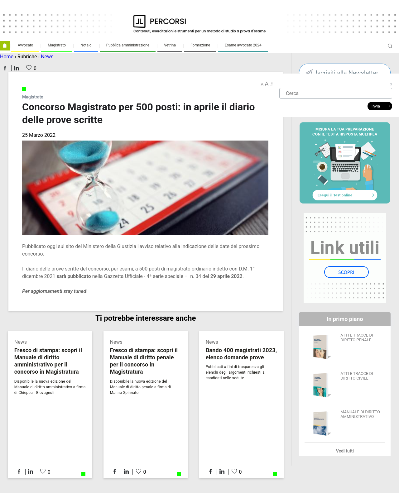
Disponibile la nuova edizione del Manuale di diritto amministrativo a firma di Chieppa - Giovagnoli (50, 387)
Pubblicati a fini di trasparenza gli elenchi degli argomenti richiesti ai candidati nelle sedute (236, 372)
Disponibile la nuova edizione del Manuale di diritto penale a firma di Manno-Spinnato (140, 387)
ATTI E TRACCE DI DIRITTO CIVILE (356, 376)
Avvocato (25, 45)
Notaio (86, 45)
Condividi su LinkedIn (17, 68)
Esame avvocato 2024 (243, 45)
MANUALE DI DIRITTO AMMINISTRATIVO (360, 414)
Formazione (200, 45)
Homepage (5, 45)
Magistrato (57, 45)
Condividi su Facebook (5, 68)
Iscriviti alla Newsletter (346, 73)
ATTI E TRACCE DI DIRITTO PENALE (356, 337)
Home (6, 57)
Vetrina (170, 45)
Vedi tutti (345, 450)
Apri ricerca (390, 48)
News (47, 57)
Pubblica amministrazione (128, 45)
